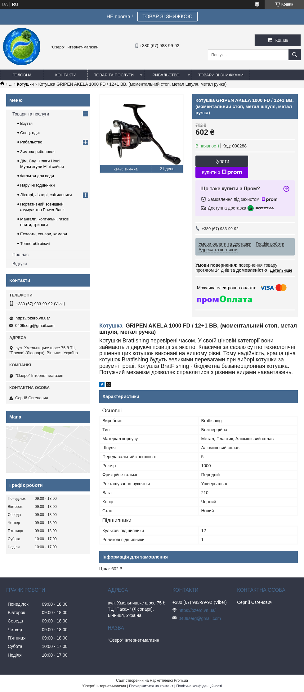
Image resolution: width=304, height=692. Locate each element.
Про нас (20, 254)
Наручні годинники (37, 185)
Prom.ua (181, 680)
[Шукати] (294, 54)
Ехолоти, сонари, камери (43, 234)
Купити (221, 161)
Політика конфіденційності (199, 686)
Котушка (111, 326)
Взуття (26, 123)
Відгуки (19, 263)
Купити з (222, 172)
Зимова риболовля (38, 151)
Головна (22, 75)
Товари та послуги (30, 113)
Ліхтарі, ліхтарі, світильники (46, 194)
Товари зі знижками (221, 75)
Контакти (65, 75)
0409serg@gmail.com (35, 325)
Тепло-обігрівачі (35, 243)
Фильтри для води (37, 176)
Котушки (25, 84)
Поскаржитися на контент (151, 686)
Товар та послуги (114, 75)
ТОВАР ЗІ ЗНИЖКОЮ (167, 16)
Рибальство (165, 75)
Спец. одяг (30, 132)
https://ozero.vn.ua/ (33, 318)
